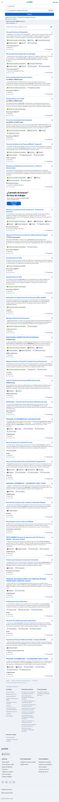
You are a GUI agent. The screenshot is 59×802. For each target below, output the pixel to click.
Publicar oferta (24, 764)
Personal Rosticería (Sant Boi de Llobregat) (20, 54)
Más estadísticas (12, 23)
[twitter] (10, 782)
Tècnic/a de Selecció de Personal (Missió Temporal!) (24, 144)
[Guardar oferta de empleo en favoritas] (52, 32)
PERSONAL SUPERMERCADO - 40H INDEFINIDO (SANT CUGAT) (27, 660)
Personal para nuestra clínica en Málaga (19, 523)
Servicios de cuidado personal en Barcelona (21, 622)
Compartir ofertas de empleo (28, 762)
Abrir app (55, 2)
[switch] (51, 27)
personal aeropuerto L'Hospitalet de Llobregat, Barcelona (28, 699)
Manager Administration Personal (17, 320)
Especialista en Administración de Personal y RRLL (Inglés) (26, 299)
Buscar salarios (43, 767)
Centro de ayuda (6, 774)
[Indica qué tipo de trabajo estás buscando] (29, 6)
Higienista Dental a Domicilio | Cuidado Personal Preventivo (26, 363)
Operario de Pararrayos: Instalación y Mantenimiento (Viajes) (26, 236)
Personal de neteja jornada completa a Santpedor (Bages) (25, 504)
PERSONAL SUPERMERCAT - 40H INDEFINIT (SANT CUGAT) (26, 485)
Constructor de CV (44, 769)
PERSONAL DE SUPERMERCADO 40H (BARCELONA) (23, 420)
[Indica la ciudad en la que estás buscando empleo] (29, 10)
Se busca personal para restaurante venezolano (22, 561)
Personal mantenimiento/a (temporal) (19, 120)
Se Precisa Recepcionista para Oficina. (19, 77)
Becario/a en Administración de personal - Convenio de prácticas (25, 212)
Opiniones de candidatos (45, 764)
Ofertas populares (10, 738)
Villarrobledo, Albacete (11, 713)
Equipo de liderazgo (7, 767)
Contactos (5, 769)
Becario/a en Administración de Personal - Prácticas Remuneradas (24, 167)
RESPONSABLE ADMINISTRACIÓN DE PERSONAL (22, 339)
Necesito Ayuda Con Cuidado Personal (19, 444)
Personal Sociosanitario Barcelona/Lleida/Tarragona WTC (25, 463)
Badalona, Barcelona (11, 695)
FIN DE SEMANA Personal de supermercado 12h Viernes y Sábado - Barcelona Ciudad (25, 540)
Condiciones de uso (6, 789)
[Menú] (2, 2)
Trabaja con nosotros (7, 772)
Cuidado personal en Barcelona (16, 603)
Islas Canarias (9, 717)
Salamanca (9, 707)
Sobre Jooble (5, 762)
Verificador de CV (43, 772)
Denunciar (48, 49)
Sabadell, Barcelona (11, 698)
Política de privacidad (7, 793)
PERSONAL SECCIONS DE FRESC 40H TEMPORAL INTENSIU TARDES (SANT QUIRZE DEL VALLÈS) (26, 581)
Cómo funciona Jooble (8, 764)
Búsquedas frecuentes (13, 688)
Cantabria (8, 715)
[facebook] (2, 782)
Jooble (11, 798)
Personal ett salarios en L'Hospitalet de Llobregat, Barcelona (43, 695)
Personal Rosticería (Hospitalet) (17, 32)
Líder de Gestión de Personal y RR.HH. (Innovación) (23, 382)
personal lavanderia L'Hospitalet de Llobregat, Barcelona (28, 731)
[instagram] (6, 782)
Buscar (29, 14)
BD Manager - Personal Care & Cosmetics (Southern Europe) (26, 403)
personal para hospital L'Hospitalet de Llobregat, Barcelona (28, 719)
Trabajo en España (7, 776)
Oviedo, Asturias (10, 693)
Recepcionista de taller (14, 259)
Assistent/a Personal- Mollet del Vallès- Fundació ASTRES (26, 641)
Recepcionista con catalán (15, 98)
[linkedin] (13, 782)
